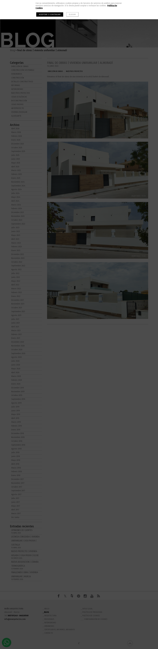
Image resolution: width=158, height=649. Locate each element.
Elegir (72, 14)
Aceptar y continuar (50, 14)
